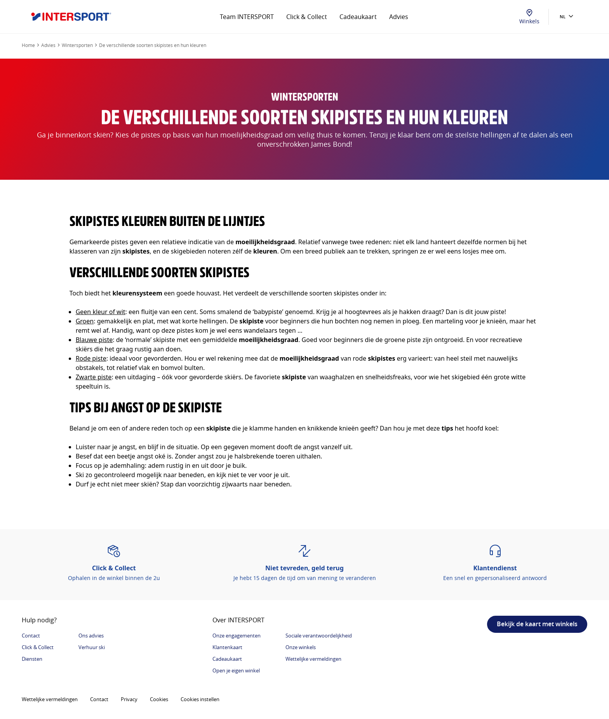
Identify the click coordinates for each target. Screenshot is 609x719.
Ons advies (91, 635)
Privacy (129, 699)
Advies (398, 16)
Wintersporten (77, 45)
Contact (31, 635)
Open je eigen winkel (236, 670)
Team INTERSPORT (247, 16)
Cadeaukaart (358, 16)
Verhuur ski (91, 647)
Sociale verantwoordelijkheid (318, 635)
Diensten (32, 658)
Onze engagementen (236, 635)
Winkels (529, 17)
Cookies (159, 699)
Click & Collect (306, 16)
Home (28, 45)
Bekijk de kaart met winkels (537, 624)
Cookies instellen (200, 699)
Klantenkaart (227, 647)
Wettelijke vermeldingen (313, 658)
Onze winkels (300, 647)
